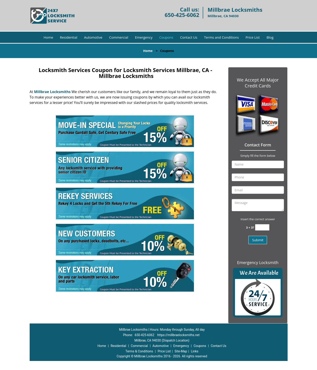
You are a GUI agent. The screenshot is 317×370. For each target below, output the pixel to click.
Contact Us (188, 37)
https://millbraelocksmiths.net (178, 335)
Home (48, 37)
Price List (252, 37)
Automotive (93, 37)
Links (194, 351)
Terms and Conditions (221, 37)
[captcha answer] (262, 227)
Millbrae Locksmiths (52, 91)
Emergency (143, 37)
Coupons (166, 37)
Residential (68, 37)
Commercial (118, 37)
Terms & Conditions (139, 351)
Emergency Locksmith (258, 262)
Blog (270, 37)
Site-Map (181, 351)
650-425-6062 (182, 15)
